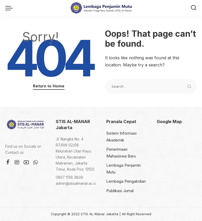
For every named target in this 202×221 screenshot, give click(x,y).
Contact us (14, 152)
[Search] (193, 8)
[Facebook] (8, 162)
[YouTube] (26, 162)
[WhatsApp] (35, 162)
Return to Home (48, 86)
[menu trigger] (10, 8)
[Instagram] (17, 162)
